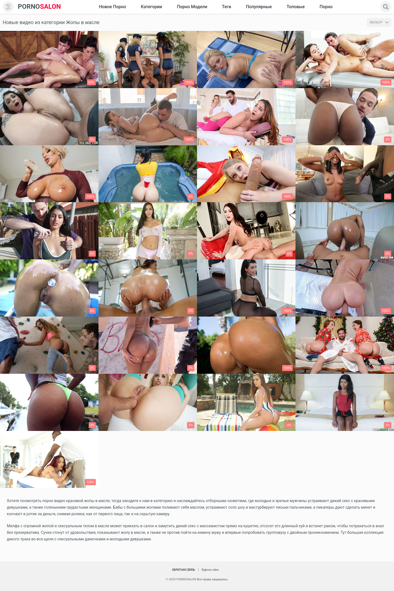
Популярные (259, 6)
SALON (39, 6)
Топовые (295, 6)
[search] (385, 6)
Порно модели (192, 6)
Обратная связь (183, 569)
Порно (326, 6)
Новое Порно (112, 6)
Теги (226, 6)
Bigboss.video (210, 569)
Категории (151, 6)
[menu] (8, 6)
